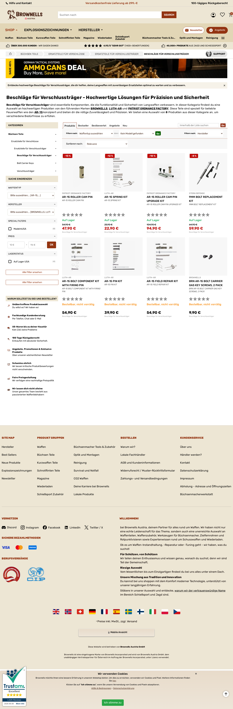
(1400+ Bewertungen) (126, 45)
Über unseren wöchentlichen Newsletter (32, 355)
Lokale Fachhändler (133, 454)
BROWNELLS (99, 108)
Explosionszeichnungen (46, 30)
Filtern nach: (71, 133)
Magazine (88, 37)
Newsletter (8, 478)
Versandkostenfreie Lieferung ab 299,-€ (111, 3)
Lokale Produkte (84, 494)
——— (223, 37)
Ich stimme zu (113, 702)
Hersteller (89, 30)
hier (114, 681)
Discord (9, 527)
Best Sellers (9, 454)
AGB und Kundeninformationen (140, 462)
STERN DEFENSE (197, 193)
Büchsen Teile (25, 37)
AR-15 (38, 112)
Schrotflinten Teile (69, 37)
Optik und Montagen (191, 37)
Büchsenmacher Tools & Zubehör (159, 37)
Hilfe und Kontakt (18, 3)
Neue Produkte (11, 462)
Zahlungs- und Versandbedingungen (144, 478)
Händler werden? (191, 454)
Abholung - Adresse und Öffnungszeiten (205, 486)
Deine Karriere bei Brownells (91, 486)
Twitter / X (93, 527)
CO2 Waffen (81, 478)
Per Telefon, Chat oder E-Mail (26, 318)
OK (51, 244)
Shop (9, 30)
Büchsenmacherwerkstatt (196, 494)
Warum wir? (128, 446)
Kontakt (185, 462)
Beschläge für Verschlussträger (74, 232)
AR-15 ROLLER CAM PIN (77, 197)
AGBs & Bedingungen (101, 688)
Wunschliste (223, 15)
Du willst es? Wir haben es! (25, 307)
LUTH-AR (115, 108)
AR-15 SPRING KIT (116, 197)
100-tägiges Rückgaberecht (209, 3)
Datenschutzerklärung (194, 470)
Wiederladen (105, 37)
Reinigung (212, 37)
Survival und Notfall (86, 470)
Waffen (9, 37)
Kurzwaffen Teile (45, 37)
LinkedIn (72, 527)
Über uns (186, 446)
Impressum (187, 478)
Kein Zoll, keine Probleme (24, 329)
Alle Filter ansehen (32, 272)
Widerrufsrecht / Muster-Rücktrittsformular (148, 470)
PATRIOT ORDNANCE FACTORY (148, 108)
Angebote (220, 30)
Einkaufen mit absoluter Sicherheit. (30, 341)
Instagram (30, 527)
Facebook (51, 527)
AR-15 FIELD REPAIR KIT (162, 281)
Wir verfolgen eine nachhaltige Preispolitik (33, 380)
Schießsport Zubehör (122, 38)
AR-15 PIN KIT (113, 281)
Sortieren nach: (74, 143)
